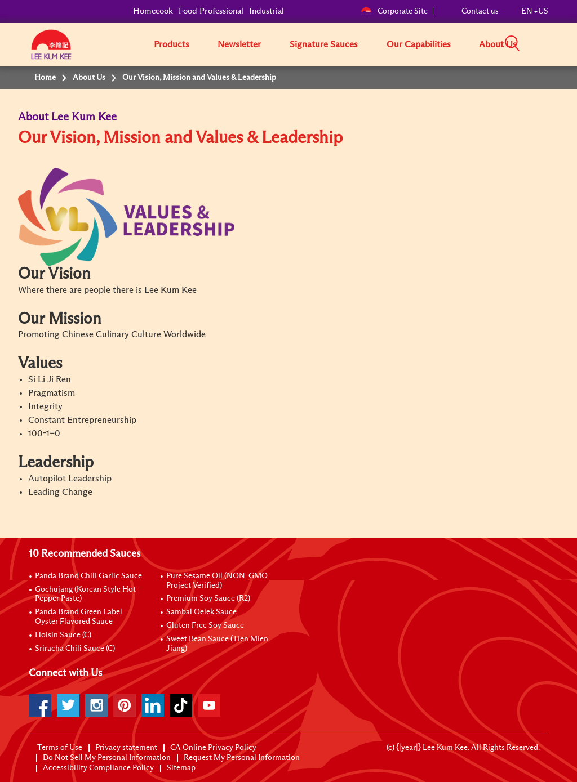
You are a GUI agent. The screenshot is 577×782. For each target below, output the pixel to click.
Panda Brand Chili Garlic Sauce (88, 576)
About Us (498, 44)
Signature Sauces (324, 44)
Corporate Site (394, 11)
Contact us (480, 11)
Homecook (153, 11)
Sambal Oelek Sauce (201, 612)
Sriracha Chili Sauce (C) (75, 649)
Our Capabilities (419, 44)
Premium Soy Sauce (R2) (208, 598)
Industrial (266, 11)
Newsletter (239, 44)
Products (171, 44)
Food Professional (211, 11)
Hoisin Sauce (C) (63, 635)
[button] (552, 44)
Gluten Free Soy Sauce (205, 625)
